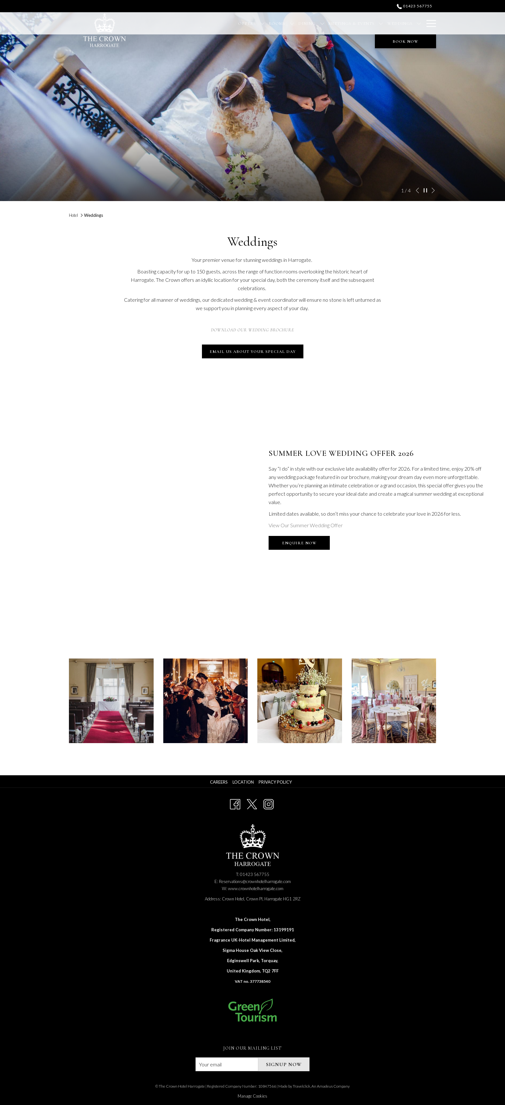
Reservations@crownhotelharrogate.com (255, 881)
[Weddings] (360, 23)
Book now (405, 41)
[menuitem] (219, 782)
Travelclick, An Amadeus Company (321, 1086)
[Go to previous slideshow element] (417, 190)
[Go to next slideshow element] (433, 190)
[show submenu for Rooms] (252, 23)
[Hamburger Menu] (429, 23)
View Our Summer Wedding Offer (306, 525)
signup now (284, 1064)
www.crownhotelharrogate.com (255, 888)
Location (243, 782)
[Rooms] (237, 23)
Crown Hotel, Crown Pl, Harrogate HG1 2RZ (261, 898)
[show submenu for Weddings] (379, 23)
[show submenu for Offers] (222, 23)
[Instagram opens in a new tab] (268, 803)
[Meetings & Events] (311, 23)
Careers (219, 782)
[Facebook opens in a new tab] (235, 803)
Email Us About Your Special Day (253, 351)
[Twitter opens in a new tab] (252, 803)
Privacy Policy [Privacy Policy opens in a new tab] (276, 782)
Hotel (73, 215)
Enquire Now (306, 545)
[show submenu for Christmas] (419, 23)
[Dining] (267, 23)
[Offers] (207, 23)
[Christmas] (399, 23)
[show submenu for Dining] (282, 23)
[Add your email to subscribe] (226, 1064)
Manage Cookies (252, 1096)
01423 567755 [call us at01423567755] (414, 6)
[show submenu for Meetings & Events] (341, 23)
